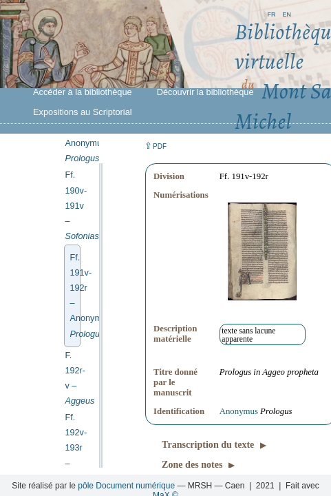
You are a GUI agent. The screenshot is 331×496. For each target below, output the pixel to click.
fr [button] (271, 13)
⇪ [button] (156, 146)
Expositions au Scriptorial (82, 112)
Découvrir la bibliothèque (205, 92)
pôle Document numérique (126, 485)
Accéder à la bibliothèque (82, 92)
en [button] (286, 13)
